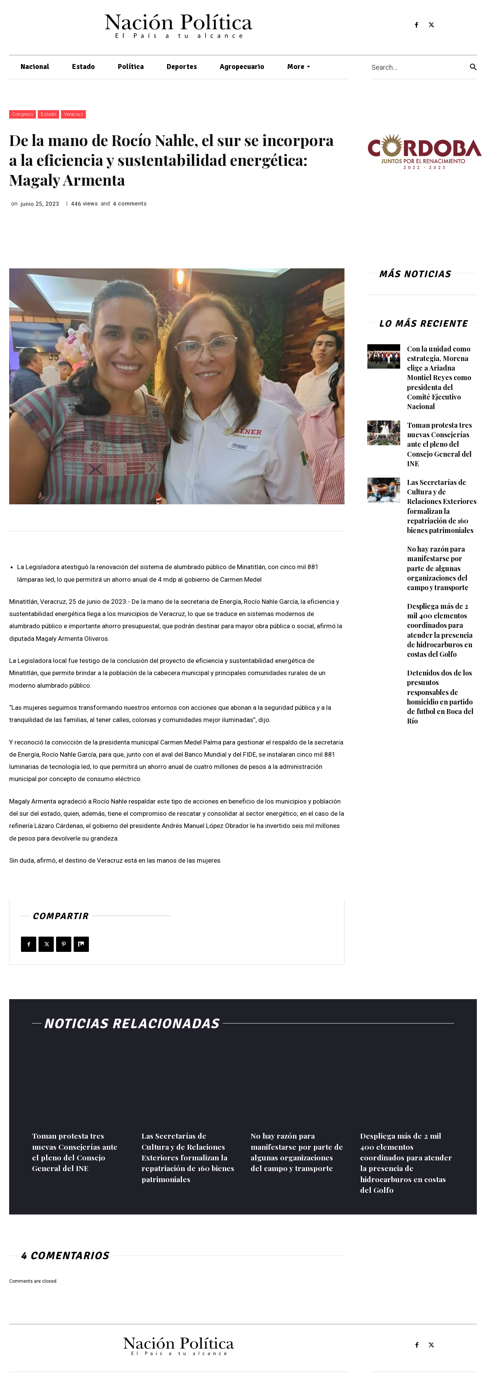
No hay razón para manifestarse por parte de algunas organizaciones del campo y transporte (438, 568)
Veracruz (73, 114)
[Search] (473, 67)
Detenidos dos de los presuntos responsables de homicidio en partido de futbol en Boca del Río (440, 696)
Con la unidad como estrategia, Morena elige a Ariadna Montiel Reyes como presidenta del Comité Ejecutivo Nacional (439, 377)
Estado (48, 114)
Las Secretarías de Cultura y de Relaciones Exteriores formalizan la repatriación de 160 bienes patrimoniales (442, 506)
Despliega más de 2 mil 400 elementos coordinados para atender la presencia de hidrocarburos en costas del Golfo (440, 630)
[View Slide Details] (424, 151)
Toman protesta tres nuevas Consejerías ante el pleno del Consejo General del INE (439, 444)
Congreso (22, 114)
